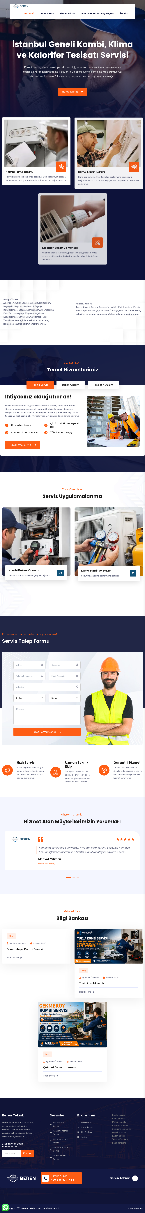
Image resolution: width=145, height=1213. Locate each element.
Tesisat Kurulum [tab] (103, 384)
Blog (11, 936)
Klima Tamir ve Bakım (96, 570)
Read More (14, 957)
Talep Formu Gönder (45, 732)
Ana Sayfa (29, 13)
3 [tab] (78, 877)
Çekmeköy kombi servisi (60, 1067)
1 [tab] (68, 877)
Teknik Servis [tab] (40, 384)
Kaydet (27, 1153)
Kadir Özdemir (19, 943)
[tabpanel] (72, 420)
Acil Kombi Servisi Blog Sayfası (97, 13)
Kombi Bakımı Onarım (24, 570)
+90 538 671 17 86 (62, 1180)
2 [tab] (73, 877)
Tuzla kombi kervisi (92, 983)
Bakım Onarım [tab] (70, 384)
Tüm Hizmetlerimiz (20, 445)
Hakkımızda (47, 13)
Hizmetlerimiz (67, 13)
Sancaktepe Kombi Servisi (25, 949)
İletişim (124, 13)
